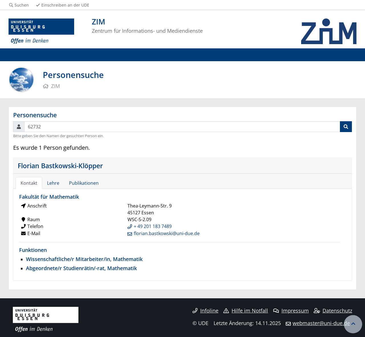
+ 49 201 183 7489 (153, 226)
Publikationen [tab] (84, 183)
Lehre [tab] (53, 183)
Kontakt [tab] (29, 183)
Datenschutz (333, 310)
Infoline (205, 310)
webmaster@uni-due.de (321, 323)
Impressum (291, 310)
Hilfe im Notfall (245, 310)
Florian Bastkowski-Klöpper (60, 165)
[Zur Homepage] (41, 31)
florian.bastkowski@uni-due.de (167, 233)
